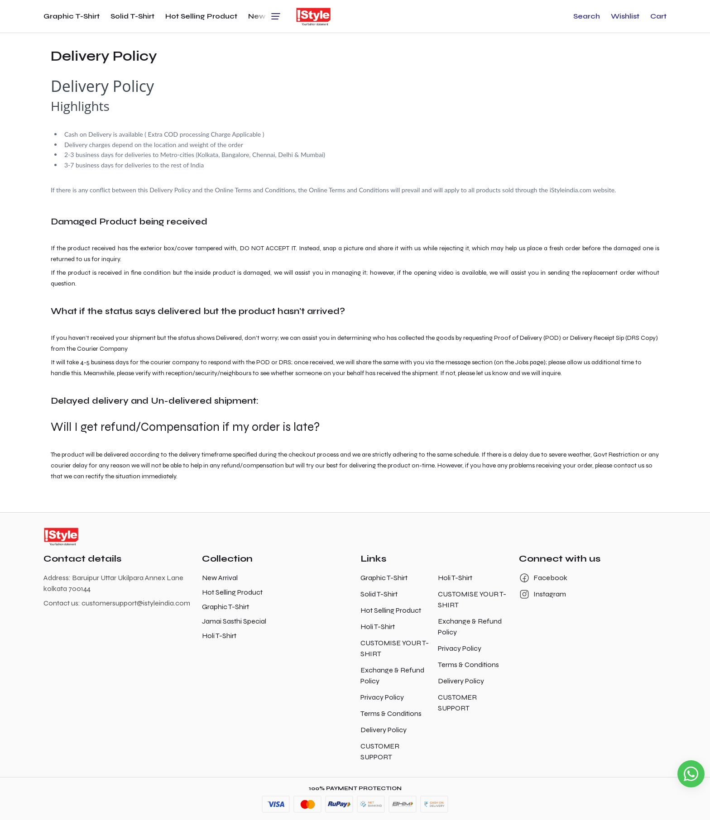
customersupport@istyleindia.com (136, 603)
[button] (586, 16)
